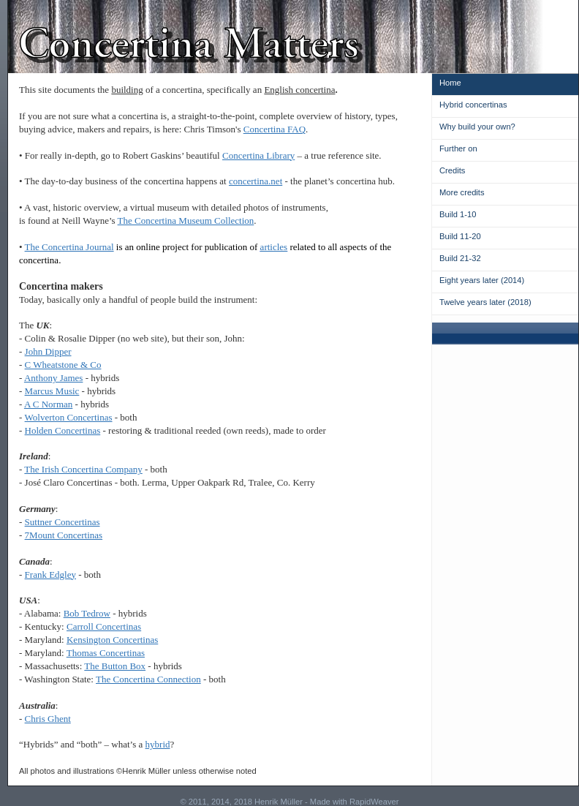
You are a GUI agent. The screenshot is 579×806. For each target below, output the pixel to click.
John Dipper (48, 351)
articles (274, 246)
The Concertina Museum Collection (186, 220)
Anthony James (53, 377)
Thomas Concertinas (106, 652)
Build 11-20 (460, 236)
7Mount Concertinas (64, 535)
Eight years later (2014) (481, 280)
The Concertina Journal (69, 246)
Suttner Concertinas (62, 521)
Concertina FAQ (274, 129)
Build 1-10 (457, 214)
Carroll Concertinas (104, 626)
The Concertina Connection (148, 679)
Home (450, 82)
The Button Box (114, 665)
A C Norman (48, 404)
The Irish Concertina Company (83, 469)
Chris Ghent (48, 718)
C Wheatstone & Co (63, 364)
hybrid (157, 744)
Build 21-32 (460, 258)
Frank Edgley (50, 574)
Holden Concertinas (63, 430)
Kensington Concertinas (112, 639)
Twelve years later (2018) (485, 302)
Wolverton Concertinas (69, 417)
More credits (462, 192)
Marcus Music (52, 390)
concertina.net (255, 181)
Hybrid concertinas (473, 104)
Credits (452, 170)
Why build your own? (477, 126)
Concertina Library (258, 155)
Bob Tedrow (87, 613)
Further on (458, 148)
